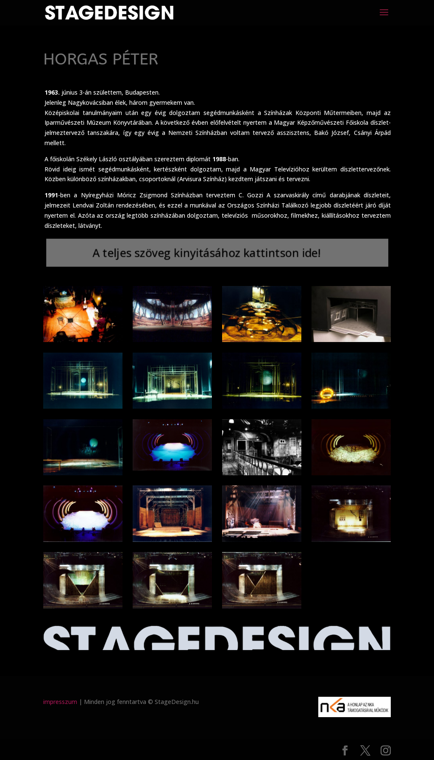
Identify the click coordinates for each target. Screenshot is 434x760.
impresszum (60, 702)
